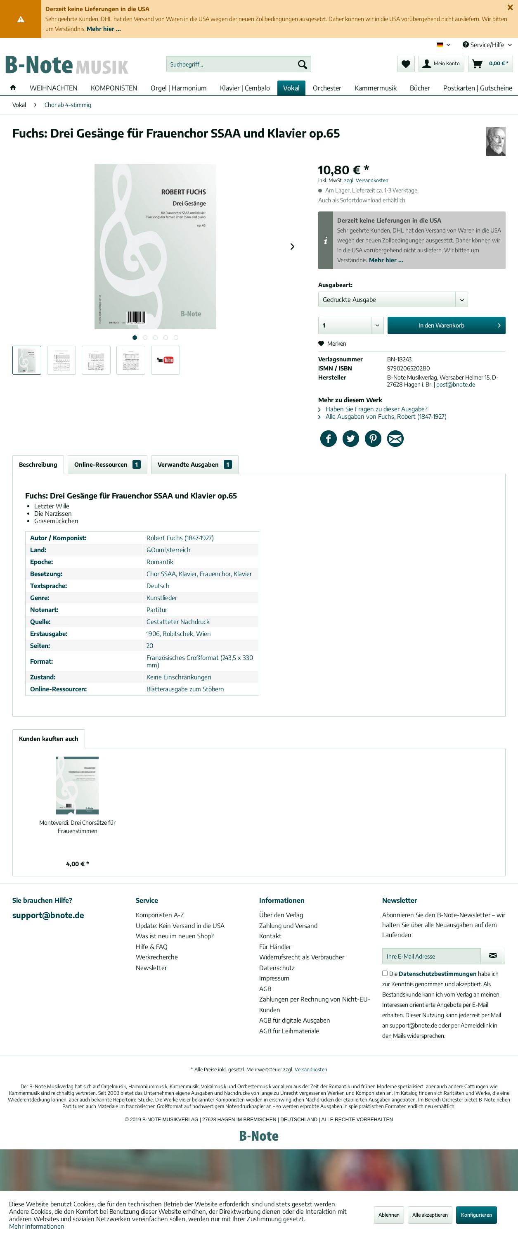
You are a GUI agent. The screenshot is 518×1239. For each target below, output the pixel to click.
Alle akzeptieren (430, 1215)
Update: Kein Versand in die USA (180, 925)
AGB (265, 988)
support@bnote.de (48, 915)
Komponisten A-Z (160, 915)
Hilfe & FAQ (152, 946)
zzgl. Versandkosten (366, 180)
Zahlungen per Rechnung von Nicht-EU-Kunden (314, 1004)
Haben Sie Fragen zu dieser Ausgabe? (373, 409)
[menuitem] (238, 64)
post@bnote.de (455, 384)
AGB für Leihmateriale (289, 1031)
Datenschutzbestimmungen (438, 973)
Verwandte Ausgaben (195, 464)
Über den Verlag (281, 915)
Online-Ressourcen (107, 464)
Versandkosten (311, 1069)
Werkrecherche (157, 957)
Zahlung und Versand (288, 925)
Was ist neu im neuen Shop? (175, 936)
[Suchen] (302, 64)
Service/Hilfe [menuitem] (484, 44)
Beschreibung (38, 464)
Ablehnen (389, 1215)
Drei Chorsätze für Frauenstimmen (77, 826)
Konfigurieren (476, 1215)
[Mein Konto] (441, 64)
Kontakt (270, 936)
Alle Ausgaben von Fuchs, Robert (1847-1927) (382, 416)
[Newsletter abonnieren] (492, 956)
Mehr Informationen (36, 1226)
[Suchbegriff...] (238, 64)
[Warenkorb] (490, 64)
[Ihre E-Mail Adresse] (431, 956)
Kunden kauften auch (48, 738)
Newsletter (151, 967)
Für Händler (275, 946)
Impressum (274, 978)
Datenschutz (277, 967)
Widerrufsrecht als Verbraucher (301, 957)
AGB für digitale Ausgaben (294, 1020)
